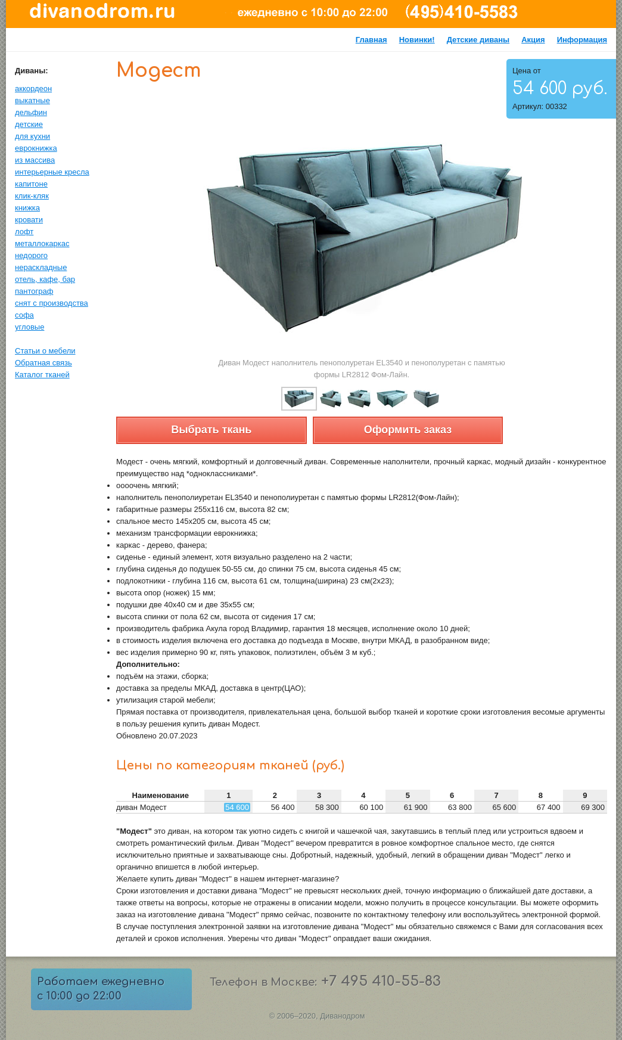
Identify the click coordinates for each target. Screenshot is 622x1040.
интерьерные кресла (52, 171)
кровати (29, 219)
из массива (35, 160)
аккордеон (33, 88)
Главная (371, 39)
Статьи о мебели (45, 350)
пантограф (34, 291)
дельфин (31, 112)
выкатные (32, 100)
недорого (31, 255)
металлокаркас (42, 243)
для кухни (32, 136)
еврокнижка (36, 148)
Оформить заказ (408, 430)
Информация (582, 39)
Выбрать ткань (211, 430)
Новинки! (417, 39)
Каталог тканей (42, 374)
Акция (533, 39)
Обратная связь (43, 362)
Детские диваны (478, 39)
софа (24, 315)
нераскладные (41, 267)
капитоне (31, 183)
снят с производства (51, 303)
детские (29, 124)
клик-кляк (32, 195)
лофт (24, 231)
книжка (27, 207)
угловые (29, 326)
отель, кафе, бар (45, 279)
